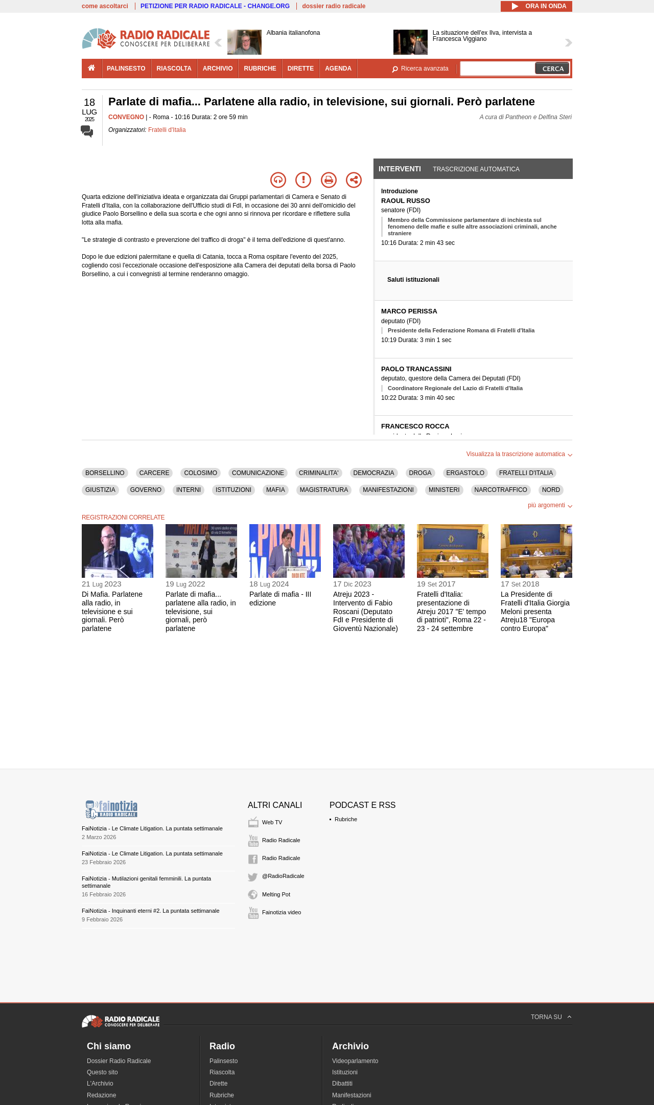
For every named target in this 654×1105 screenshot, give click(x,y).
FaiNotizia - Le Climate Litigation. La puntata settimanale (152, 828)
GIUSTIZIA (100, 489)
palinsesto (126, 68)
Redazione (101, 1095)
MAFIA (275, 489)
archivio (218, 68)
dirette (301, 68)
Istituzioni (345, 1072)
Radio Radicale (281, 840)
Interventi (400, 169)
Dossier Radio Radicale (119, 1061)
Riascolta (222, 1072)
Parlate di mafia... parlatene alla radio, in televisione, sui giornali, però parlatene (201, 611)
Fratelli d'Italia (167, 129)
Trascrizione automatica (476, 169)
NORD (551, 489)
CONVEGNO (126, 117)
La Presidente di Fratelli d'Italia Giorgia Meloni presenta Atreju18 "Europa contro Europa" (535, 611)
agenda (338, 68)
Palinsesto (223, 1061)
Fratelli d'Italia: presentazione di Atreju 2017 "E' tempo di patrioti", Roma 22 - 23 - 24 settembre (451, 611)
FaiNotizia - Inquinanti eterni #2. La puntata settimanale (151, 911)
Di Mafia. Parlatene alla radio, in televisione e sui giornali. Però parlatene (112, 611)
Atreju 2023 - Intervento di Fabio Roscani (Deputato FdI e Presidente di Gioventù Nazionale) (365, 611)
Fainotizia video (281, 912)
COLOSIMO (200, 473)
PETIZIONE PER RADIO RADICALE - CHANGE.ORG (215, 6)
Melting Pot (276, 894)
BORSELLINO (105, 473)
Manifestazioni (351, 1095)
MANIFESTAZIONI (388, 489)
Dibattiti (342, 1083)
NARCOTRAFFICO (501, 489)
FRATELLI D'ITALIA (526, 473)
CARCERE (154, 473)
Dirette (218, 1083)
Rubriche (346, 819)
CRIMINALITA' (318, 473)
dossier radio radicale (333, 6)
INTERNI (188, 489)
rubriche (260, 68)
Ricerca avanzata (425, 68)
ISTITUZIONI (233, 489)
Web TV (272, 822)
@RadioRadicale (283, 876)
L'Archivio (100, 1083)
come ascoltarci (105, 6)
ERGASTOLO (465, 473)
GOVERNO (145, 489)
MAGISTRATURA (324, 489)
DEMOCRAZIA (374, 473)
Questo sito (102, 1072)
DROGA (420, 473)
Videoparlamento (355, 1061)
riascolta (174, 68)
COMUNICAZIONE (258, 473)
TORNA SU (546, 1017)
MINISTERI (444, 489)
